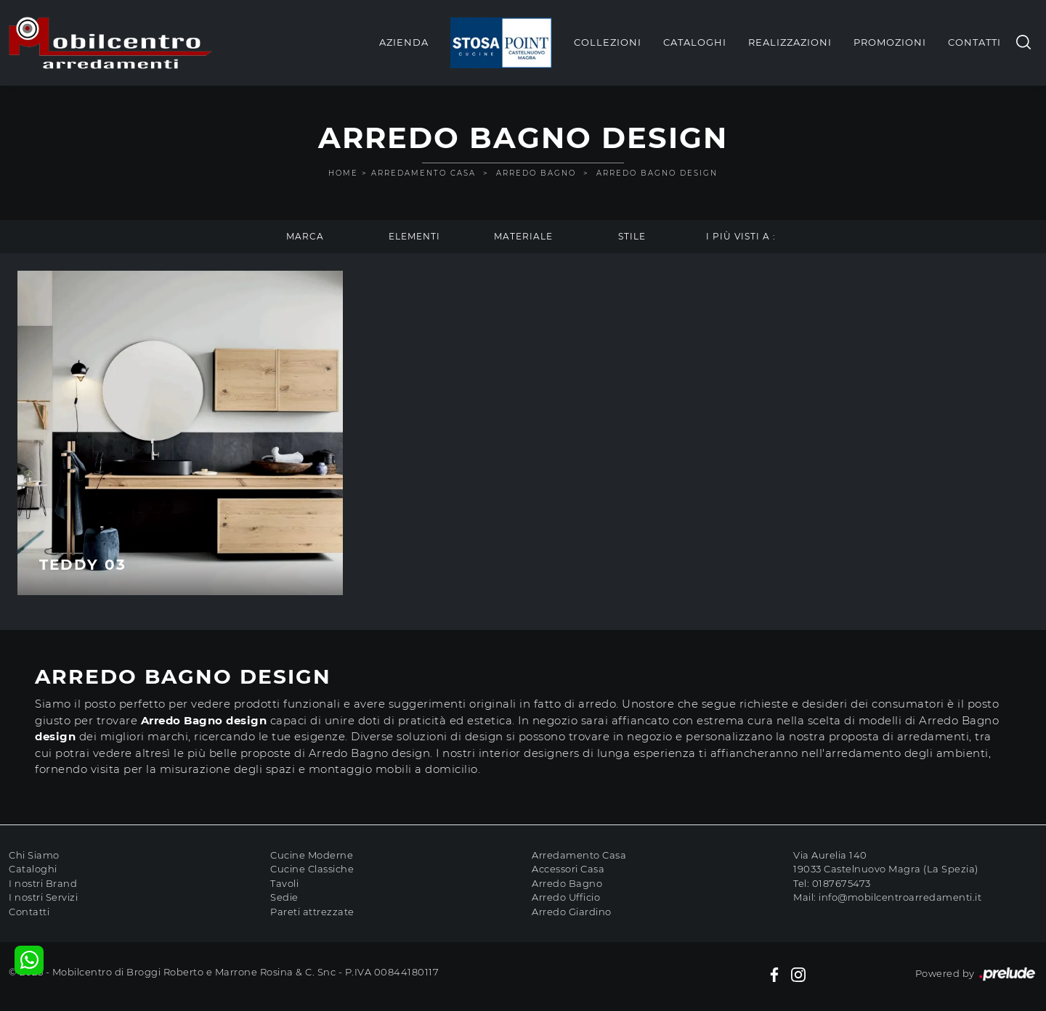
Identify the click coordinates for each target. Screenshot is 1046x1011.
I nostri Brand (43, 883)
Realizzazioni (790, 42)
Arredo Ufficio (566, 897)
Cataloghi (694, 42)
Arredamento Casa (423, 173)
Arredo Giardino (572, 911)
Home (343, 173)
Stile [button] (632, 236)
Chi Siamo (34, 855)
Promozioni (890, 42)
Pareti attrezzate (312, 911)
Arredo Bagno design (657, 173)
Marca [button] (305, 236)
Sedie (284, 897)
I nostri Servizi (43, 897)
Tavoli (284, 883)
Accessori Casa (568, 869)
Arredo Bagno (536, 173)
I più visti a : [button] (741, 236)
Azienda (404, 42)
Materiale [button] (523, 236)
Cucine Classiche (312, 869)
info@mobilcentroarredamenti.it (900, 897)
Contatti (974, 42)
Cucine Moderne (311, 855)
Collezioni (607, 42)
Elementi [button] (414, 236)
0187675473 (841, 883)
